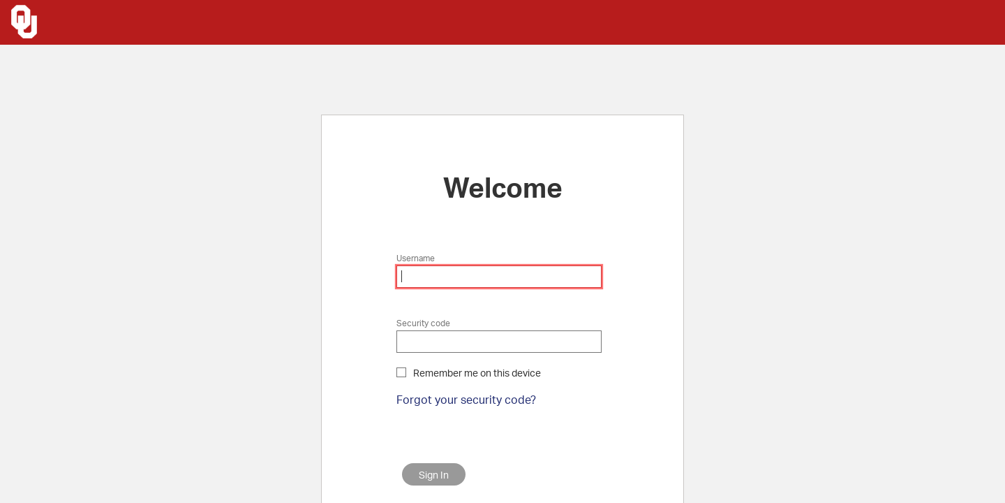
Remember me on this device (477, 373)
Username (415, 258)
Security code (423, 323)
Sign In (434, 475)
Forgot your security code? (466, 399)
